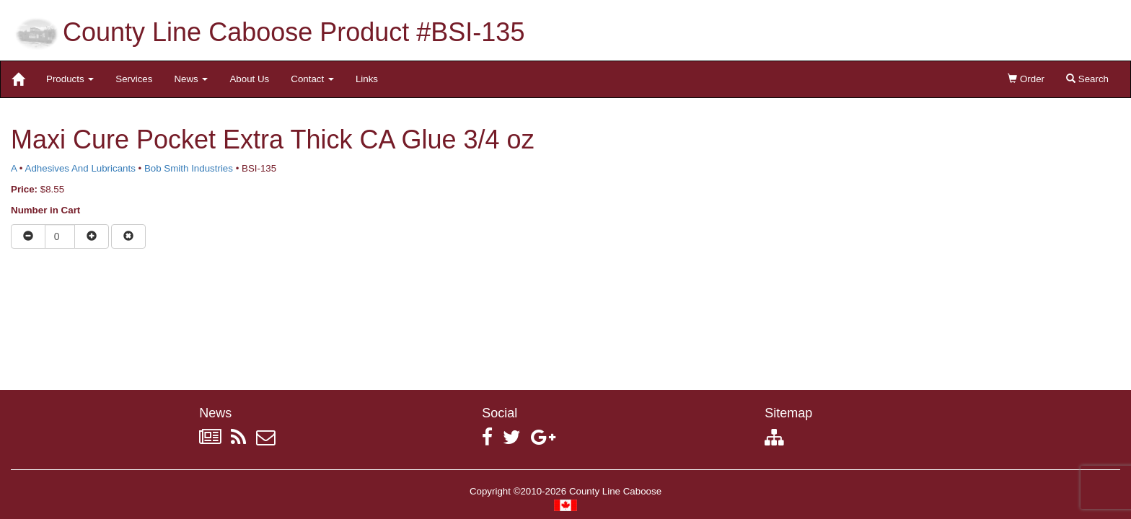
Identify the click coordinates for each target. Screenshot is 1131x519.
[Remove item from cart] (128, 236)
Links (367, 79)
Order (1026, 79)
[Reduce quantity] (28, 236)
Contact (312, 79)
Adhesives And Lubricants (80, 168)
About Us (249, 79)
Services (133, 79)
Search (1087, 79)
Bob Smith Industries (188, 168)
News (191, 79)
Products (70, 79)
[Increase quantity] (91, 236)
